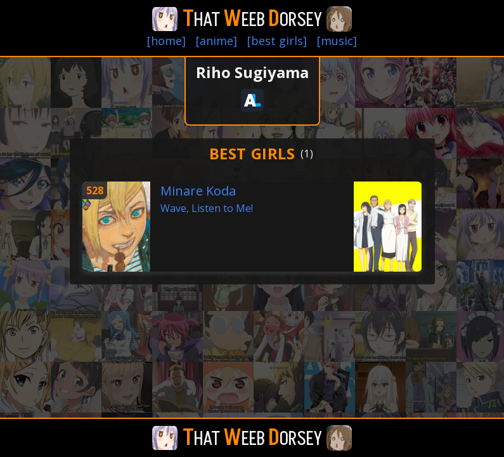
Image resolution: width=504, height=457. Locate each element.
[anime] (216, 40)
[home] (166, 40)
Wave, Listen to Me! (206, 208)
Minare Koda (198, 190)
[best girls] (277, 40)
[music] (337, 40)
